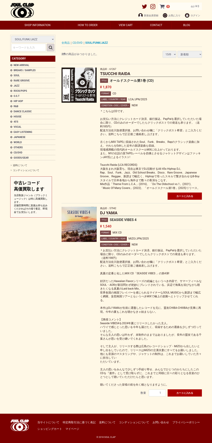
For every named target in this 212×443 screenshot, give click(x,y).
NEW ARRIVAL (21, 65)
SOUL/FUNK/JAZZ (96, 42)
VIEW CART (126, 25)
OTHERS (18, 147)
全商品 (66, 42)
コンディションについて (26, 170)
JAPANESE (20, 137)
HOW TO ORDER (88, 25)
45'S (16, 121)
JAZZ (17, 85)
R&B (16, 106)
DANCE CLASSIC (23, 111)
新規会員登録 (148, 15)
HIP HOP (18, 101)
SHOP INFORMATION (37, 25)
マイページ (72, 428)
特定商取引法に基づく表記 (79, 422)
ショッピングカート (49, 428)
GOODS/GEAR (21, 157)
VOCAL (17, 126)
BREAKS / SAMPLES (25, 70)
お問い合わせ (161, 422)
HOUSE (17, 116)
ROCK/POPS (20, 90)
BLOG (186, 25)
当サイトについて (48, 422)
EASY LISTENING (23, 132)
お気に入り (171, 15)
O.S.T (17, 96)
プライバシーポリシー (186, 422)
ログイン (192, 15)
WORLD (18, 142)
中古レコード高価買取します (31, 197)
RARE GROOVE (22, 80)
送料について (20, 165)
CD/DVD (18, 152)
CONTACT (156, 25)
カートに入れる (184, 196)
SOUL (17, 75)
